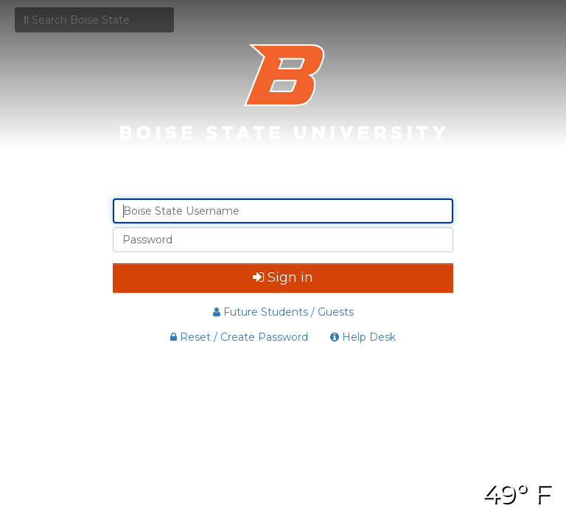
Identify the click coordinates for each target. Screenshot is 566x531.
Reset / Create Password (239, 337)
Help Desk (363, 337)
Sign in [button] (283, 277)
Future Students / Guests (283, 312)
